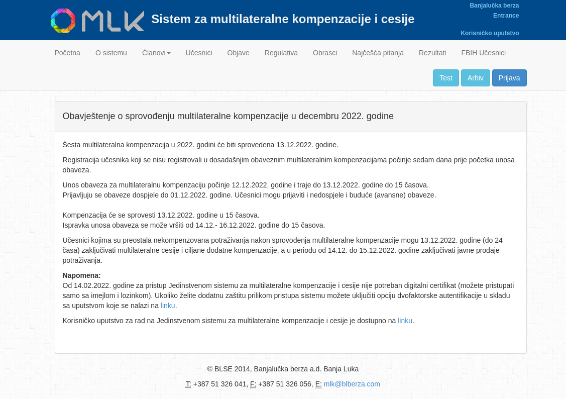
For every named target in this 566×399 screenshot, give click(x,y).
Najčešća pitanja (378, 53)
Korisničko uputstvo (490, 33)
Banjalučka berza (494, 5)
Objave (239, 53)
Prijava (509, 78)
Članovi (156, 53)
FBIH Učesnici (483, 53)
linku (168, 306)
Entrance (506, 15)
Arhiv (476, 78)
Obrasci (325, 53)
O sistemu (111, 53)
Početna (67, 53)
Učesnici (199, 53)
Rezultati (432, 53)
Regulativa (281, 53)
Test (445, 78)
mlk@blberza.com (352, 384)
